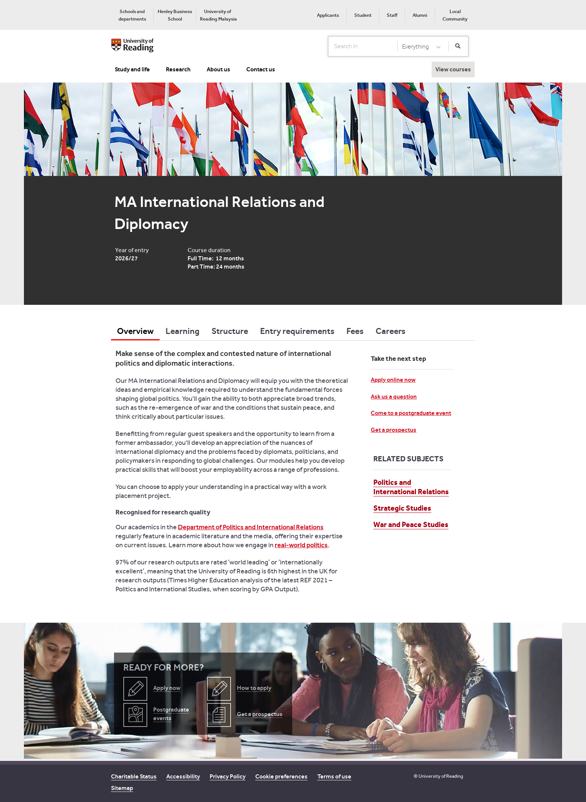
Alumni (420, 15)
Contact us (260, 69)
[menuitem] (132, 14)
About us (218, 69)
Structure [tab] (230, 331)
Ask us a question (394, 396)
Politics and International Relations (411, 487)
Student (362, 15)
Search (328, 46)
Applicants (328, 15)
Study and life (132, 69)
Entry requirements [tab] (297, 331)
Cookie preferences (281, 776)
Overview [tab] (135, 331)
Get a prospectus (393, 429)
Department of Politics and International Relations (251, 527)
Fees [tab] (355, 331)
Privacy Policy (228, 776)
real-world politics (301, 545)
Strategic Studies (402, 508)
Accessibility (183, 776)
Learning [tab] (183, 331)
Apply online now (393, 379)
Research (178, 69)
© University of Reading (438, 776)
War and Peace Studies (410, 524)
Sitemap (122, 788)
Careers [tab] (390, 331)
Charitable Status (134, 776)
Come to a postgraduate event (411, 413)
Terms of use (334, 776)
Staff (392, 15)
